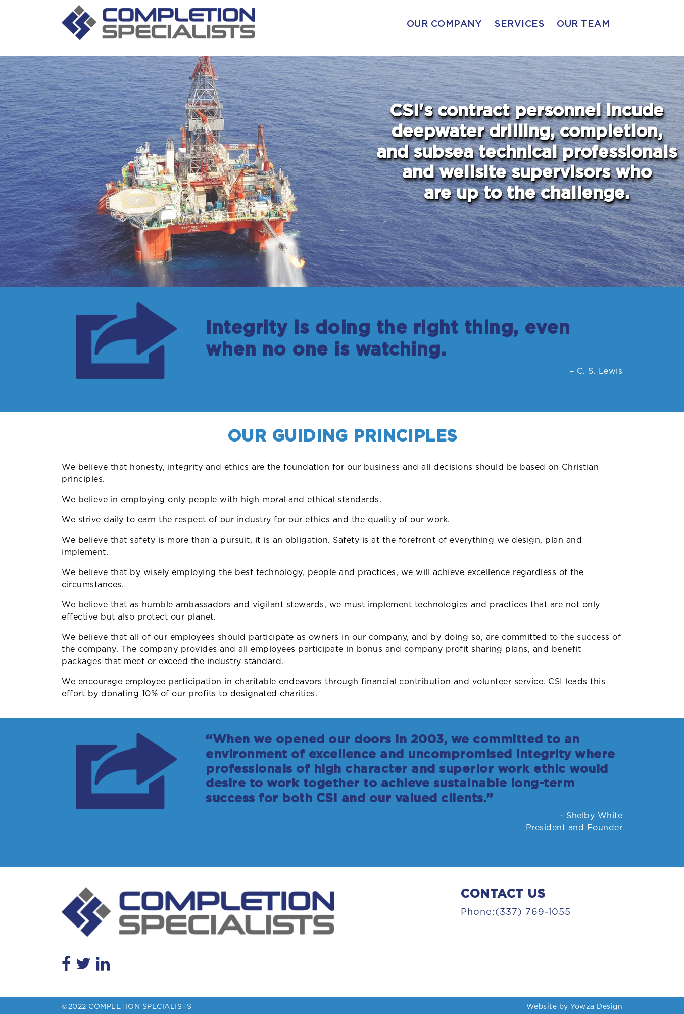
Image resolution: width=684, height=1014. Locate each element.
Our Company (444, 24)
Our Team (583, 24)
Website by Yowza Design (574, 1006)
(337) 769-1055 (533, 912)
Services (519, 24)
